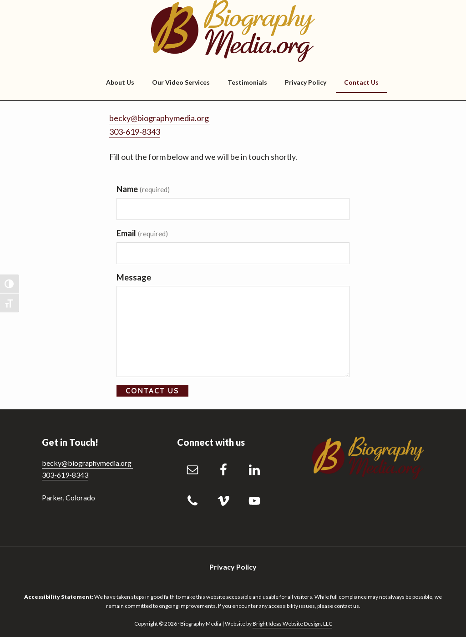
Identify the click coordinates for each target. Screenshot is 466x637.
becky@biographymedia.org (159, 118)
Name (143, 189)
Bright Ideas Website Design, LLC (292, 623)
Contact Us (152, 390)
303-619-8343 (134, 132)
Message (133, 277)
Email (142, 233)
